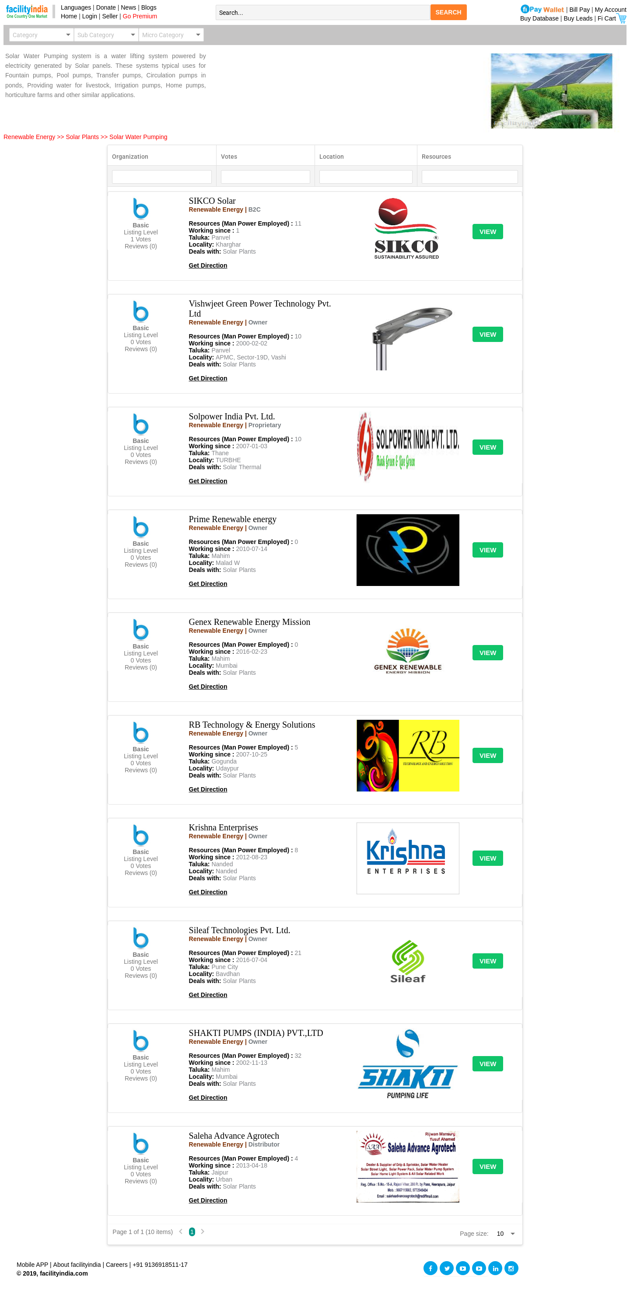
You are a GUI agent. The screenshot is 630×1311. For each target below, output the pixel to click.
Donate (106, 7)
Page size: (474, 1233)
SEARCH (449, 12)
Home (67, 16)
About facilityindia (78, 1264)
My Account (610, 9)
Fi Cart (612, 18)
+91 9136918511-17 (160, 1264)
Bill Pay (581, 9)
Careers (117, 1264)
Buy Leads (578, 18)
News (129, 7)
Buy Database (539, 18)
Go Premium (140, 16)
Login (89, 16)
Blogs (149, 7)
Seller (110, 16)
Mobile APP (33, 1264)
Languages (74, 7)
